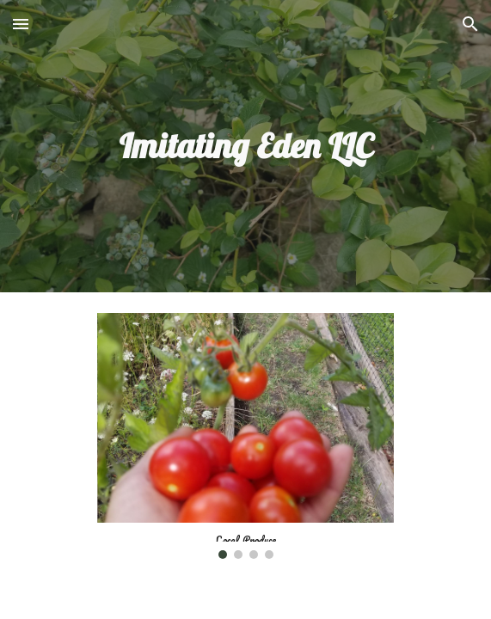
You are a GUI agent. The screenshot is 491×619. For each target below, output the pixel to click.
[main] (245, 145)
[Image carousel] (246, 436)
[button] (20, 23)
